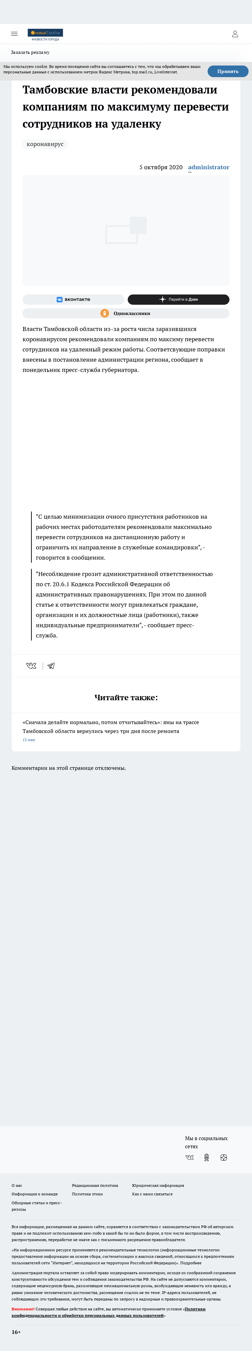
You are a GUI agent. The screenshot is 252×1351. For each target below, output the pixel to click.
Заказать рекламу (30, 52)
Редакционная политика (95, 1185)
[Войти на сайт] (235, 34)
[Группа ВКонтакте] (73, 299)
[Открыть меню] (14, 34)
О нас (17, 1185)
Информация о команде (35, 1193)
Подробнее (190, 1262)
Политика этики (87, 1193)
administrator (208, 167)
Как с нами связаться (152, 1193)
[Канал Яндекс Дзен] (178, 299)
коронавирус (45, 144)
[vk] (32, 666)
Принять (228, 71)
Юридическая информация (158, 1185)
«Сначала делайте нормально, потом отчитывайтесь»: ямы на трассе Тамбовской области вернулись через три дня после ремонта (126, 731)
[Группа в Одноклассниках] (126, 313)
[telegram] (53, 666)
